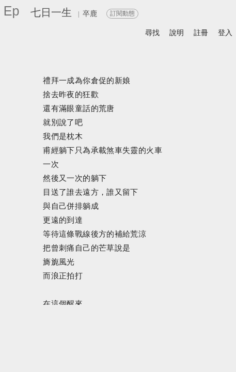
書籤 (140, 355)
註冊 (201, 32)
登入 (225, 32)
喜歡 (169, 343)
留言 (143, 343)
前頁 (172, 354)
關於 (55, 343)
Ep (12, 11)
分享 (79, 343)
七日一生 (51, 12)
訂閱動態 (122, 13)
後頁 (193, 354)
